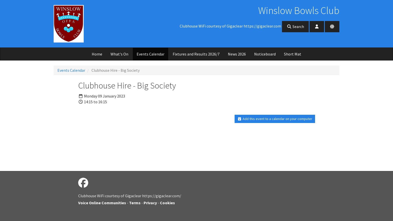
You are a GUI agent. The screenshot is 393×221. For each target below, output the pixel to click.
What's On (119, 54)
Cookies (167, 202)
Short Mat (292, 54)
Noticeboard (265, 54)
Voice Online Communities (102, 202)
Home (97, 54)
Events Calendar (150, 54)
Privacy (150, 202)
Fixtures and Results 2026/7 (196, 54)
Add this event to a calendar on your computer (274, 118)
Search (295, 26)
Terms (135, 202)
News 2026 (237, 54)
